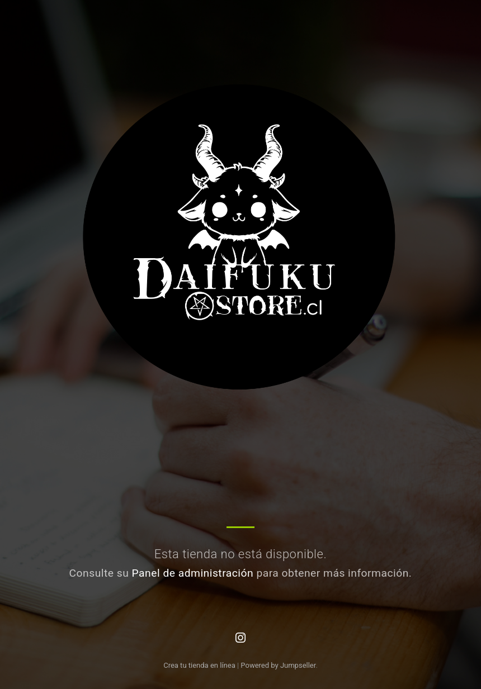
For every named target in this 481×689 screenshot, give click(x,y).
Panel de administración (193, 573)
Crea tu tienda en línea (200, 665)
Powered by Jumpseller (277, 665)
